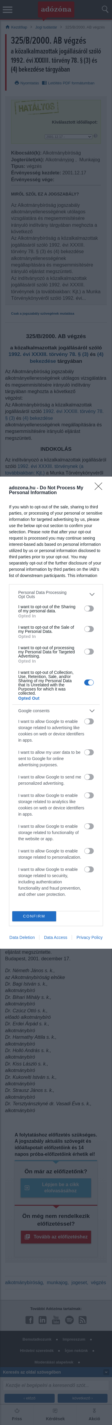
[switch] (89, 608)
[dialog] (56, 713)
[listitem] (56, 594)
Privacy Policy (89, 937)
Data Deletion (22, 937)
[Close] (100, 488)
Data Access (55, 937)
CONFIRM (34, 916)
